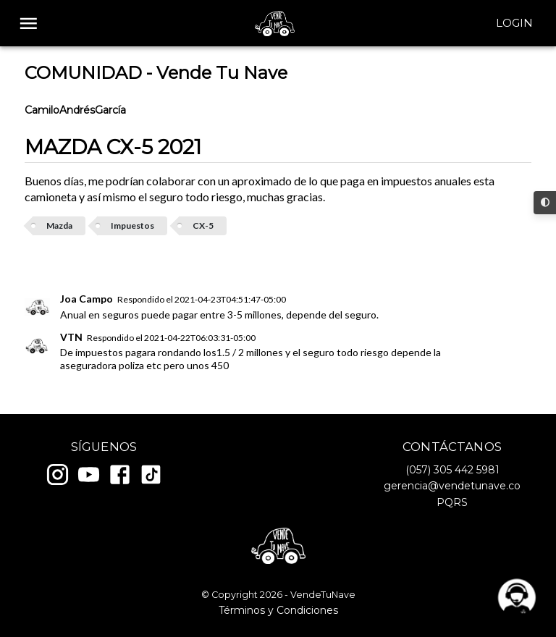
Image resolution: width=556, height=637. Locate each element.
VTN (71, 337)
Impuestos (132, 225)
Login (514, 23)
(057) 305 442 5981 (452, 469)
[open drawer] (29, 23)
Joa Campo (86, 298)
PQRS (452, 502)
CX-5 (203, 225)
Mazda (59, 225)
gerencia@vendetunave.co (452, 485)
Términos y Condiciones (278, 610)
